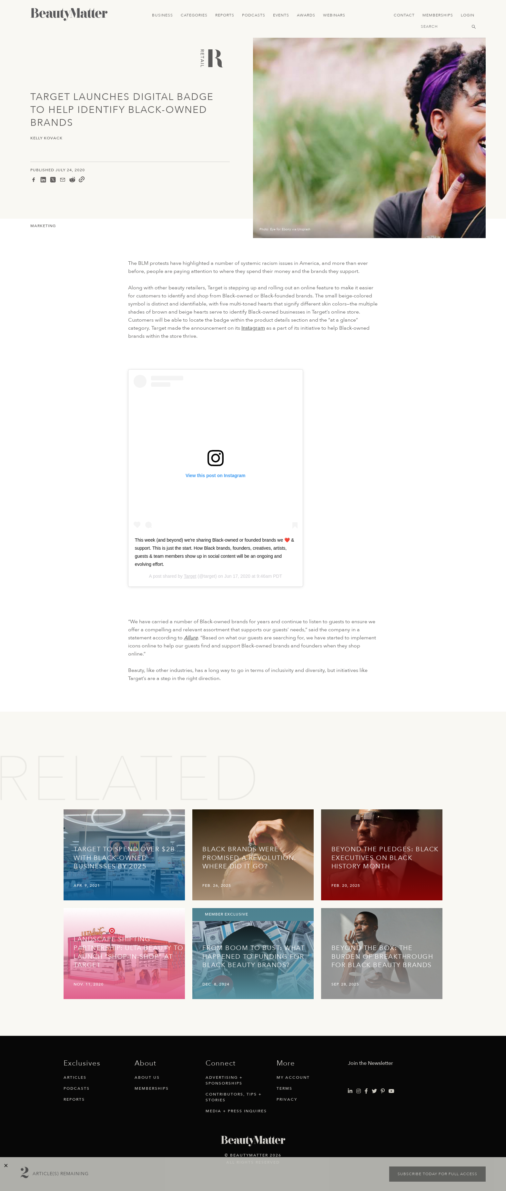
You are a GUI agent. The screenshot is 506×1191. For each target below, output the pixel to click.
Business (162, 15)
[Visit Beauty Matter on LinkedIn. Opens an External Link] (350, 1091)
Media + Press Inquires (236, 1111)
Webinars (334, 15)
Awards (306, 15)
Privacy (287, 1099)
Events (281, 15)
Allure (191, 637)
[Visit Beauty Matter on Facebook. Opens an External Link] (366, 1091)
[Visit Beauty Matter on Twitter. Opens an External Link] (374, 1091)
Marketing (43, 225)
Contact (404, 15)
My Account (293, 1077)
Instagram (253, 328)
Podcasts (253, 15)
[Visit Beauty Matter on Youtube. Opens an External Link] (391, 1091)
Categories (194, 15)
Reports (224, 15)
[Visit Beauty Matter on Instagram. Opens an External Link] (358, 1091)
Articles (75, 1077)
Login (467, 15)
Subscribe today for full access (437, 1173)
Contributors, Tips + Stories (234, 1097)
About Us (147, 1077)
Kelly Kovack (46, 138)
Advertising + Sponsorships (224, 1080)
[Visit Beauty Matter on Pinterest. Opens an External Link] (383, 1091)
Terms (284, 1088)
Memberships (437, 15)
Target (190, 576)
